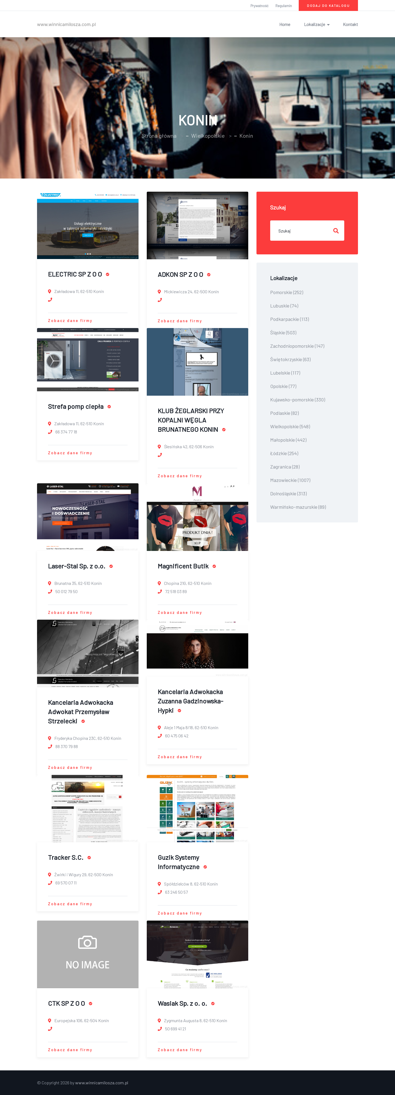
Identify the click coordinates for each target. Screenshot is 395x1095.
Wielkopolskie (208, 135)
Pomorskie (286, 292)
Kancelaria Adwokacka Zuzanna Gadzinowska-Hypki (190, 701)
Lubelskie (285, 373)
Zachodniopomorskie (297, 346)
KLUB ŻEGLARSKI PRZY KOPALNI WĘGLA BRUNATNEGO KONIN (191, 420)
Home (284, 24)
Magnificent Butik (187, 566)
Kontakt (350, 24)
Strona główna (159, 135)
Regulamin (283, 6)
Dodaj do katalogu (328, 5)
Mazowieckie (290, 480)
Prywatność (259, 6)
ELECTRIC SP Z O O (78, 274)
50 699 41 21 (172, 1028)
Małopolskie (288, 440)
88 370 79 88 (63, 746)
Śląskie (283, 332)
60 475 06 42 (173, 735)
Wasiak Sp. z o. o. (186, 1003)
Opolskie (283, 386)
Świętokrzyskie (290, 359)
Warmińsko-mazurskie (298, 507)
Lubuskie (284, 306)
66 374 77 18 (62, 431)
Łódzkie (284, 453)
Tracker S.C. (69, 857)
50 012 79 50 (63, 591)
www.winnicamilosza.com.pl (66, 24)
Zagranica (285, 467)
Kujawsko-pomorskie (297, 399)
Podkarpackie (289, 319)
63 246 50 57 (173, 892)
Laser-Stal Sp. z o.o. (80, 566)
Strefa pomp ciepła (79, 406)
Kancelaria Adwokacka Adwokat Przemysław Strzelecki (80, 711)
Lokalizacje (314, 24)
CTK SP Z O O (70, 1003)
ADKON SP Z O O (184, 274)
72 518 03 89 (172, 591)
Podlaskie (284, 413)
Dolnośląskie (288, 493)
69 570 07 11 (62, 882)
